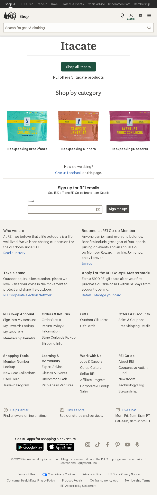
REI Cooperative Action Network (27, 295)
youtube (127, 444)
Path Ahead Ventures (57, 385)
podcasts (137, 444)
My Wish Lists (13, 332)
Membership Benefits (19, 338)
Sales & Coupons (131, 320)
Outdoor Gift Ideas (94, 320)
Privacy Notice (92, 474)
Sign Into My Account (19, 320)
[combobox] (78, 27)
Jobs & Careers (91, 361)
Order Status (51, 320)
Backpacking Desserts (129, 128)
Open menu (149, 15)
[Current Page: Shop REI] (10, 4)
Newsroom (127, 379)
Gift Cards (87, 326)
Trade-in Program (16, 385)
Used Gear (11, 379)
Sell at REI (87, 374)
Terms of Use (26, 474)
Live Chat (125, 410)
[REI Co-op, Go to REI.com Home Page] (9, 15)
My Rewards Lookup (18, 326)
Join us (87, 263)
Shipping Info (52, 343)
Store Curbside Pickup (59, 337)
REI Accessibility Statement (78, 485)
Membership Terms (137, 480)
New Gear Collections (19, 373)
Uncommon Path (54, 379)
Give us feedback (68, 173)
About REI (126, 361)
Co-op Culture (91, 367)
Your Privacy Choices (58, 474)
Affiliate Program (92, 380)
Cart (140, 15)
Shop (24, 16)
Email (31, 201)
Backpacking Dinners (78, 128)
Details (104, 192)
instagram (87, 444)
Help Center (15, 410)
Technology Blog (131, 385)
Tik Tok (97, 444)
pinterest (117, 444)
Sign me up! (118, 209)
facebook (107, 444)
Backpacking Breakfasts (27, 128)
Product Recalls (72, 480)
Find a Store (72, 410)
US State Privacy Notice (124, 474)
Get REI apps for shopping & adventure (45, 439)
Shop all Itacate (78, 67)
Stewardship (128, 391)
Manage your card (107, 295)
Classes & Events (54, 373)
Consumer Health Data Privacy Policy (31, 480)
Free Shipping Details (134, 326)
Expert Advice (52, 367)
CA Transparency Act (104, 480)
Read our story (14, 253)
